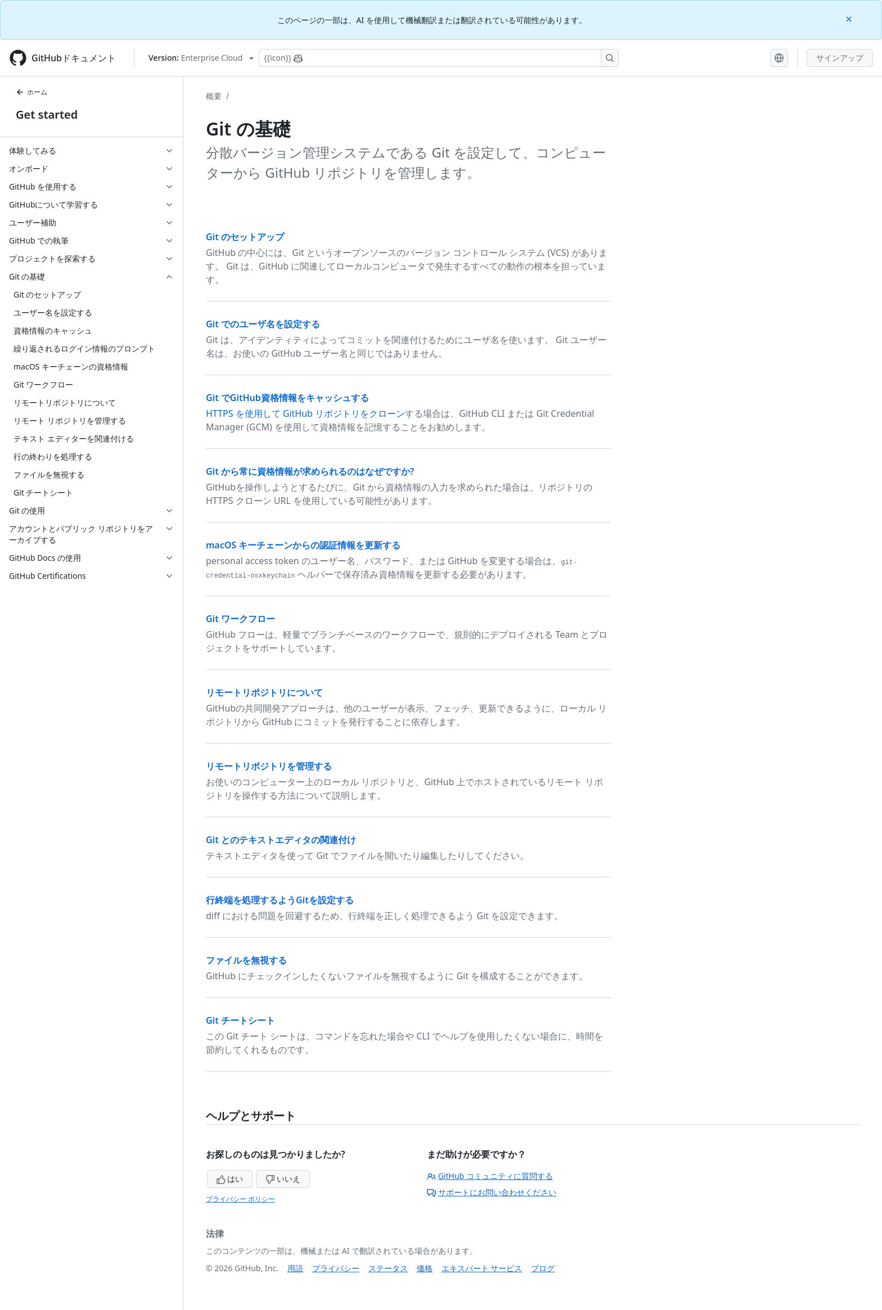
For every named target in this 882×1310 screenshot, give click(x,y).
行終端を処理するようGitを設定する (280, 900)
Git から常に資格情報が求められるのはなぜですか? (310, 471)
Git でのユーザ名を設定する (263, 324)
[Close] (850, 18)
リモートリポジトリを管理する (269, 766)
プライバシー (335, 1268)
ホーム (31, 92)
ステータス (388, 1268)
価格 (425, 1268)
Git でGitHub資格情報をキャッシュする (287, 397)
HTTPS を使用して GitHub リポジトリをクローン (305, 413)
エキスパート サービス (482, 1268)
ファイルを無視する (246, 960)
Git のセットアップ (245, 237)
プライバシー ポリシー (240, 1199)
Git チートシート (240, 1020)
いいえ (283, 1178)
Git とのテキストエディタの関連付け (281, 840)
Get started (47, 114)
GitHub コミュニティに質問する (490, 1176)
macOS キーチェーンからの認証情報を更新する (303, 545)
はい (230, 1178)
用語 (295, 1268)
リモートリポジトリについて (264, 692)
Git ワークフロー (240, 619)
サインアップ (839, 57)
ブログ (543, 1268)
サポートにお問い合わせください (491, 1192)
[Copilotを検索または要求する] (439, 58)
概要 (214, 96)
